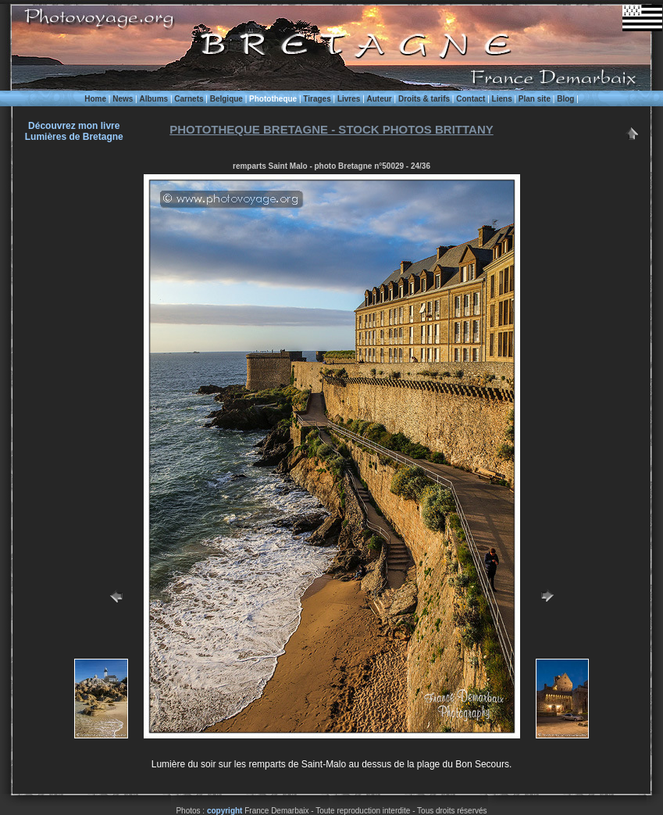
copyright (225, 810)
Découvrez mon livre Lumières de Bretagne (74, 131)
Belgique (226, 99)
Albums (153, 99)
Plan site (535, 99)
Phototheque (273, 99)
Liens (502, 99)
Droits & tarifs (424, 99)
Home (95, 99)
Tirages (316, 99)
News (122, 99)
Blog (565, 99)
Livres (348, 99)
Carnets (188, 99)
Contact (470, 99)
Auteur (379, 99)
